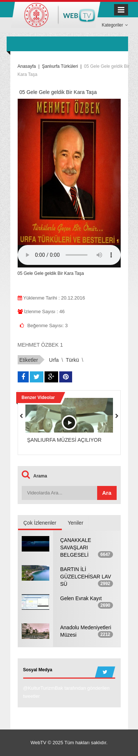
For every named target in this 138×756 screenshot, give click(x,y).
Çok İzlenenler (40, 523)
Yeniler (75, 523)
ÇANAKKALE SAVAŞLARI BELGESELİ (75, 547)
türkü (72, 360)
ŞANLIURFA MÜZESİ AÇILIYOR (64, 440)
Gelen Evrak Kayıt (81, 598)
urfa (54, 360)
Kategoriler (115, 25)
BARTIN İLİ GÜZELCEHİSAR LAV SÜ (85, 576)
